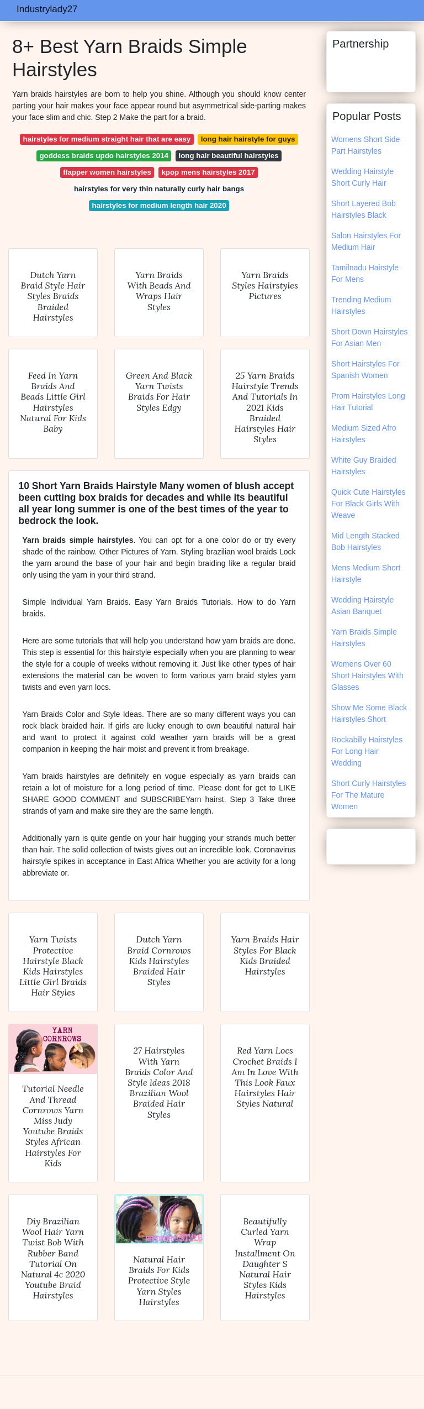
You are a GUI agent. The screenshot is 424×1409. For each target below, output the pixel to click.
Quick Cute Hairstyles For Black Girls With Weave (368, 504)
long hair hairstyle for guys (248, 139)
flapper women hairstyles (107, 172)
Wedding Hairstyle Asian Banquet (362, 605)
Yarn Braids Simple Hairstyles (364, 637)
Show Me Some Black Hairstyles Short (369, 713)
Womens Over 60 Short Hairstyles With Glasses (367, 675)
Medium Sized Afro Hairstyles (363, 433)
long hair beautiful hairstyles (229, 155)
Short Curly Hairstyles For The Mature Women (368, 795)
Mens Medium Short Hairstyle (365, 573)
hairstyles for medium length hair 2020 (159, 205)
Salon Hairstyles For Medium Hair (366, 241)
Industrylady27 (47, 9)
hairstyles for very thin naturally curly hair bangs (159, 189)
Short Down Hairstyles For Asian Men (369, 337)
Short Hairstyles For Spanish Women (365, 369)
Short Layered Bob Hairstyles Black (363, 209)
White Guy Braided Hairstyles (363, 465)
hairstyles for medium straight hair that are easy (107, 139)
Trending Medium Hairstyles (361, 305)
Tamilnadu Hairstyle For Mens (365, 273)
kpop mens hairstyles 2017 (208, 172)
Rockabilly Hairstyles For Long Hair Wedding (366, 751)
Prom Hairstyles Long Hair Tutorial (368, 401)
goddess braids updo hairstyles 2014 (103, 155)
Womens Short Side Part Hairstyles (365, 145)
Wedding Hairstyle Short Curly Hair (362, 177)
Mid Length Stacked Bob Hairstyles (365, 541)
